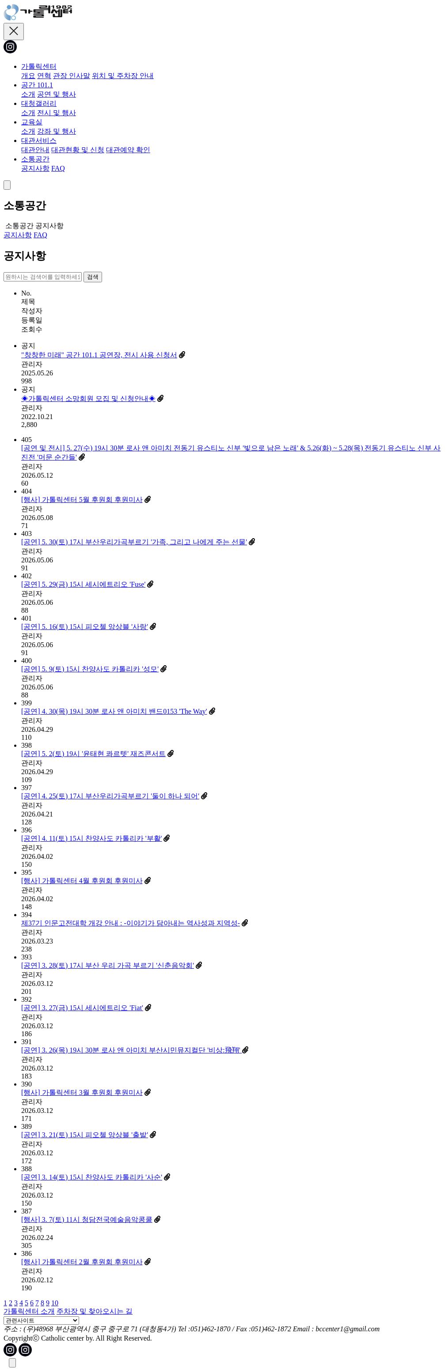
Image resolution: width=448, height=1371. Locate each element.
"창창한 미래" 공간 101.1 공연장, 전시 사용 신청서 (99, 355)
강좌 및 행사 (56, 131)
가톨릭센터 (39, 66)
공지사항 (35, 168)
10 (54, 1303)
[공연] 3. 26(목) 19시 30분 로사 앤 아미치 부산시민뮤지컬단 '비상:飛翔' (131, 1050)
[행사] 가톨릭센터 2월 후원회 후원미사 (82, 1262)
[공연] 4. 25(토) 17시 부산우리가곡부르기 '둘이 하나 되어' (110, 796)
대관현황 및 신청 (77, 150)
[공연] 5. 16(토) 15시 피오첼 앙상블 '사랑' (84, 626)
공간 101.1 (37, 85)
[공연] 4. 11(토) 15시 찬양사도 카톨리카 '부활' (91, 838)
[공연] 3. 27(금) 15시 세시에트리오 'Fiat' (82, 1007)
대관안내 (35, 150)
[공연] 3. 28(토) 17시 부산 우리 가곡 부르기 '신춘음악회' (107, 965)
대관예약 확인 (128, 150)
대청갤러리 (39, 103)
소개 (28, 94)
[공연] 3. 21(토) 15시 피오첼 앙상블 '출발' (84, 1135)
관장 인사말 (71, 75)
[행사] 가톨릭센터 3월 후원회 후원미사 (82, 1092)
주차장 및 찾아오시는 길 (95, 1311)
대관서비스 (39, 140)
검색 (93, 276)
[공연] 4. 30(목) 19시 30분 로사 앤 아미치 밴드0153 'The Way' (114, 711)
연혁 (44, 75)
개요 (28, 75)
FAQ (58, 168)
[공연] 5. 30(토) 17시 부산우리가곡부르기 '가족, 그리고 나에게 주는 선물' (134, 542)
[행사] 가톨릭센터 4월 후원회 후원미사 (82, 880)
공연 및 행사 (56, 94)
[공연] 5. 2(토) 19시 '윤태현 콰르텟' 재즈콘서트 (93, 753)
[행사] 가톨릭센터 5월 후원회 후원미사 (82, 499)
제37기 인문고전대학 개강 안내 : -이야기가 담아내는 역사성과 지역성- (130, 923)
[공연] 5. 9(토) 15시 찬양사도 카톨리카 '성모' (90, 669)
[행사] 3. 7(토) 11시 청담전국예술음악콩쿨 (86, 1219)
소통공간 (35, 159)
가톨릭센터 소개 (29, 1311)
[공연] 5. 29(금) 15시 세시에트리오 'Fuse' (83, 584)
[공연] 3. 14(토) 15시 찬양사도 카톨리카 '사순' (91, 1177)
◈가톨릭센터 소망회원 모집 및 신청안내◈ (88, 398)
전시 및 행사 (56, 112)
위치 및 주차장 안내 (123, 75)
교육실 (31, 122)
